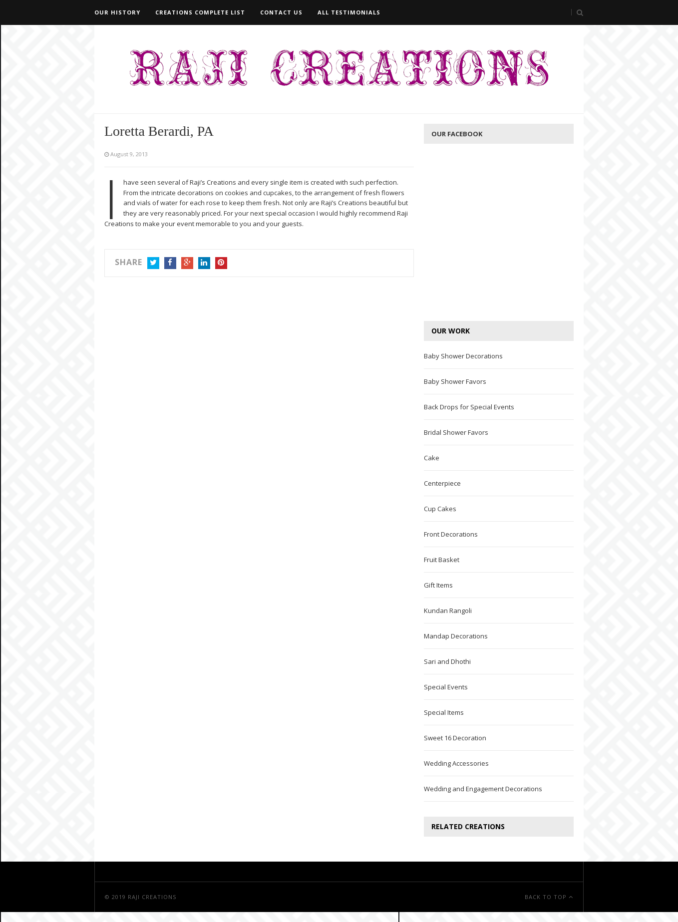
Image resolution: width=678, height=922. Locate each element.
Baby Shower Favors (455, 381)
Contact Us (281, 12)
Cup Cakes (440, 508)
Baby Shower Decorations (463, 355)
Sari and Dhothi (447, 661)
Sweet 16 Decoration (455, 737)
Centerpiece (442, 483)
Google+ (187, 264)
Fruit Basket (441, 559)
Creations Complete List (200, 12)
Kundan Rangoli (448, 610)
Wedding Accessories (456, 763)
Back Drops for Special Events (469, 406)
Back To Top (549, 897)
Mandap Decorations (456, 635)
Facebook (170, 264)
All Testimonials (349, 12)
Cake (431, 457)
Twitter (153, 264)
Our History (117, 12)
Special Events (446, 686)
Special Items (444, 712)
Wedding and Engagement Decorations (483, 788)
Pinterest (221, 264)
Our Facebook (456, 133)
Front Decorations (451, 534)
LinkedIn (204, 264)
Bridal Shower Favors (456, 432)
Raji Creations (152, 897)
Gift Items (438, 585)
